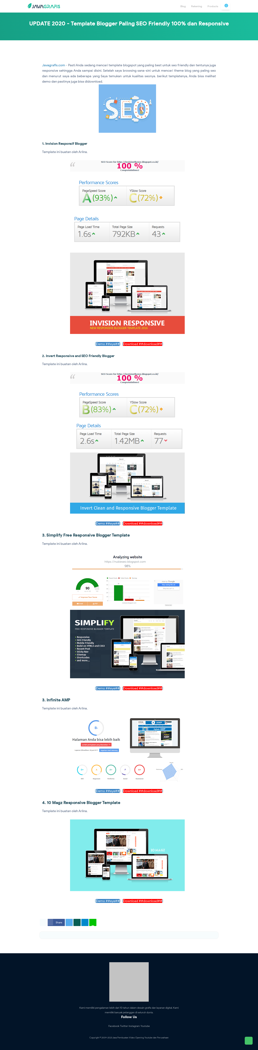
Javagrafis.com (53, 65)
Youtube (145, 1026)
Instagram (134, 1026)
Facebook (113, 1026)
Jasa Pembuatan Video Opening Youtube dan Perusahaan (141, 1037)
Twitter (124, 1026)
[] (108, 344)
